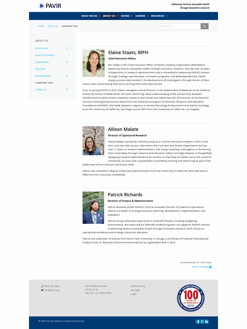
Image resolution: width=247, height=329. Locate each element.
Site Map (135, 289)
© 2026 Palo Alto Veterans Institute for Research (61, 321)
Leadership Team (44, 82)
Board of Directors (45, 55)
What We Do (89, 15)
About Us (109, 15)
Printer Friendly (202, 266)
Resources (157, 15)
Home (41, 26)
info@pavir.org (50, 289)
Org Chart (40, 68)
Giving (125, 15)
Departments (42, 62)
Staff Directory (138, 286)
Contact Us (41, 89)
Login (133, 293)
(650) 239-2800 (50, 286)
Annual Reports (43, 75)
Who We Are (41, 48)
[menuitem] (90, 16)
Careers (140, 15)
